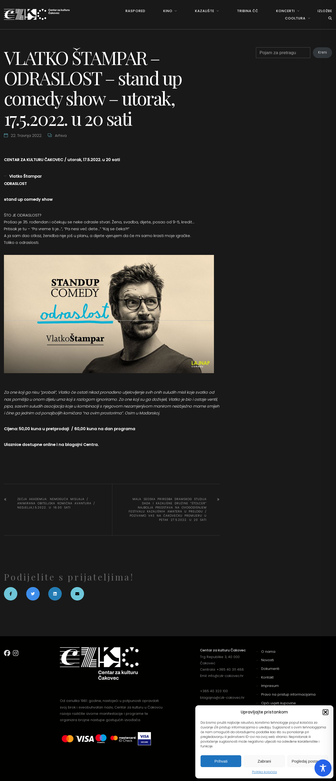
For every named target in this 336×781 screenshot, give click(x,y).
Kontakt (267, 677)
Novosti (267, 660)
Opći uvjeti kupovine (278, 703)
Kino (167, 11)
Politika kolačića (264, 772)
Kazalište (204, 11)
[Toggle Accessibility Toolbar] (323, 768)
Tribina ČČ (247, 11)
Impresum (270, 686)
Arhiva (61, 135)
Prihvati (221, 761)
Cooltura (295, 18)
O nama (268, 651)
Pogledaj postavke (308, 761)
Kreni (322, 52)
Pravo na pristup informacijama (288, 694)
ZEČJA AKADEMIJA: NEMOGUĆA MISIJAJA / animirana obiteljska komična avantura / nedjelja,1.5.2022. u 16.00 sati (56, 503)
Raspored (135, 11)
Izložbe (325, 11)
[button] (325, 712)
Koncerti (285, 11)
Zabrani (264, 761)
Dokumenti (270, 668)
